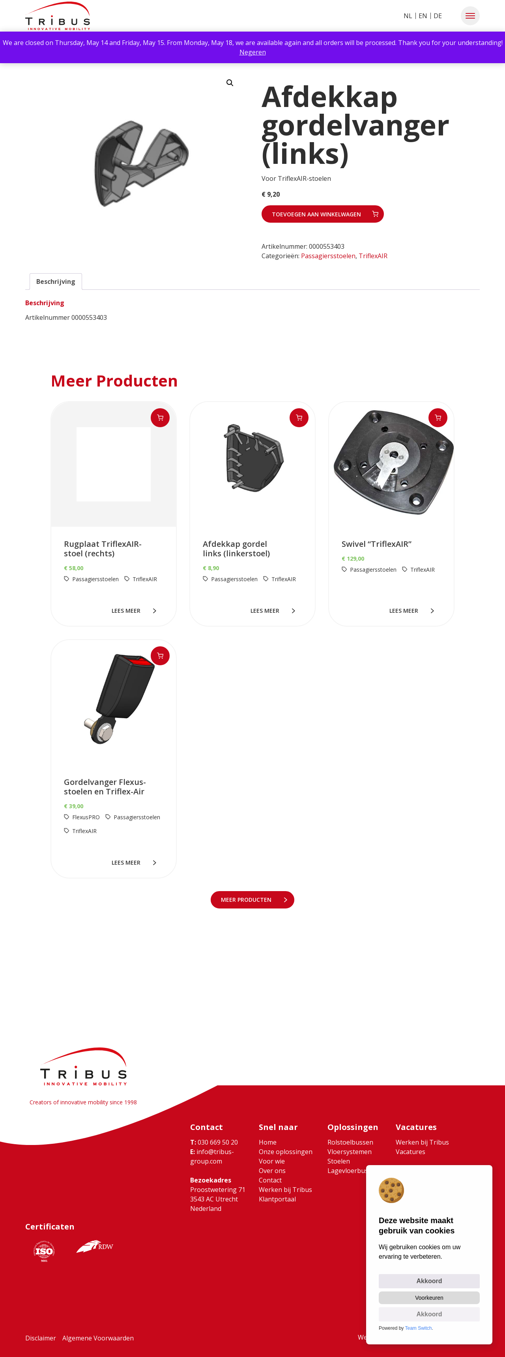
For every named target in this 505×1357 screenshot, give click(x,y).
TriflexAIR (373, 256)
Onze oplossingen (285, 1151)
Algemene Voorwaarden (98, 1338)
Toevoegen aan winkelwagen (316, 214)
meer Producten (248, 899)
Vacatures (410, 1151)
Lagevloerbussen (353, 1170)
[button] (470, 15)
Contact (270, 1180)
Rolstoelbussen (350, 1142)
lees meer (127, 610)
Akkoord (429, 1281)
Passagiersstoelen (328, 256)
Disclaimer (40, 1338)
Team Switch (418, 1328)
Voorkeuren (429, 1298)
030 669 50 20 (214, 1142)
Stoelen (338, 1161)
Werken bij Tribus (285, 1189)
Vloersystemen (349, 1151)
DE (438, 15)
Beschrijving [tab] (55, 281)
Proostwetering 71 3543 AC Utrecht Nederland (217, 1199)
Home (268, 1142)
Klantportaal (277, 1199)
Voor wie (272, 1161)
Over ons (272, 1170)
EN (423, 15)
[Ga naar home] (57, 16)
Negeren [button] (252, 52)
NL (408, 15)
